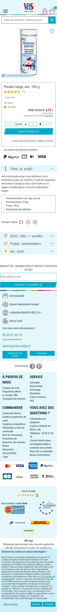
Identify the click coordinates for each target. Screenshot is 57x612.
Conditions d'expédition (14, 424)
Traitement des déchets (14, 398)
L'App (5, 456)
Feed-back (42, 353)
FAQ (32, 400)
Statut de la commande (41, 451)
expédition (49, 115)
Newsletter (35, 393)
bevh (24, 503)
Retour (5, 445)
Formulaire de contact (15, 354)
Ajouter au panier (28, 131)
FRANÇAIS (28, 568)
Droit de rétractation (12, 435)
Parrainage (35, 389)
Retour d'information (40, 455)
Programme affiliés (11, 391)
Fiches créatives (38, 397)
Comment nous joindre (41, 447)
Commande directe (11, 413)
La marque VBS (9, 395)
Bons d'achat (36, 386)
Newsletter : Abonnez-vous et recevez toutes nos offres (28, 268)
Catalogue (35, 382)
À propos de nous (10, 388)
